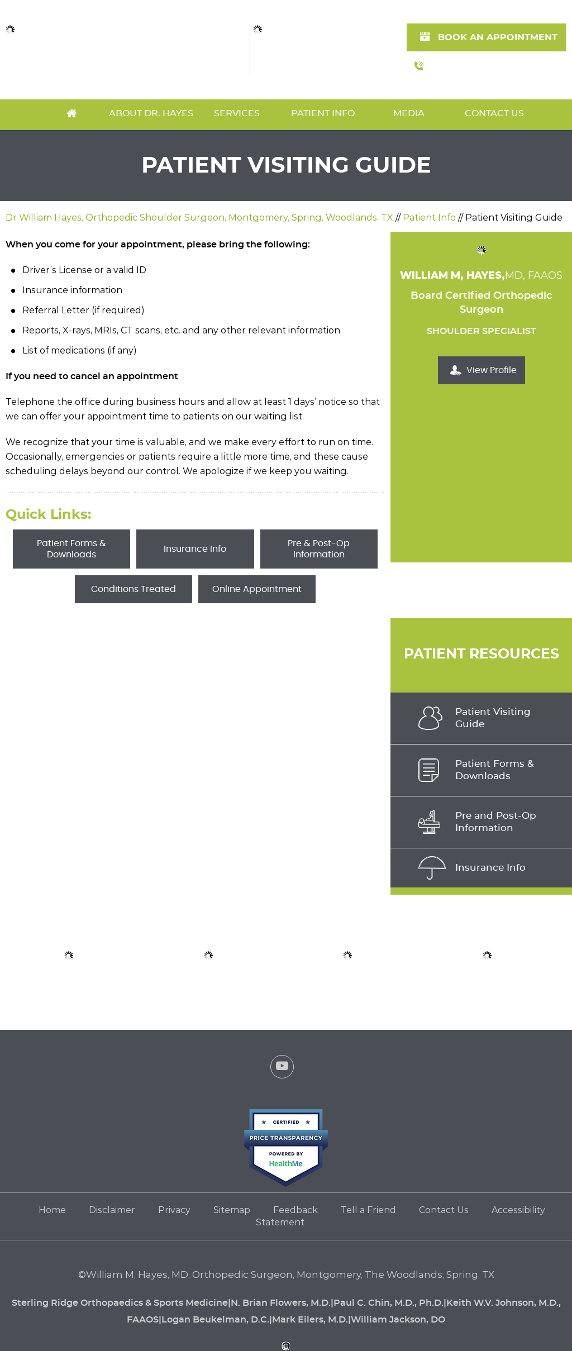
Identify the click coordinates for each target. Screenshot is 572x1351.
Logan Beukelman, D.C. (215, 1319)
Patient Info (323, 113)
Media (409, 113)
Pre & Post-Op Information (319, 549)
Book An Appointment (497, 37)
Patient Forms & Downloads (71, 549)
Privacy (174, 1210)
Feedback (295, 1210)
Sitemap (231, 1210)
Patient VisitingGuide (493, 718)
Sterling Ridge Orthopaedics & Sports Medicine (120, 1303)
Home (71, 114)
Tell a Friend (368, 1210)
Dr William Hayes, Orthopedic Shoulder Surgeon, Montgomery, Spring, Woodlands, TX (199, 217)
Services (237, 113)
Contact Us (494, 113)
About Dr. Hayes (151, 113)
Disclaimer (112, 1210)
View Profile (491, 370)
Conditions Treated (133, 589)
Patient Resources (481, 654)
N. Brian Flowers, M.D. (281, 1303)
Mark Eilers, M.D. (310, 1319)
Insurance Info (195, 549)
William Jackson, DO (398, 1319)
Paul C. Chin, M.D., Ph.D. (388, 1303)
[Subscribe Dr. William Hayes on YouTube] (282, 1069)
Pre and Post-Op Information (495, 822)
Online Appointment (257, 589)
